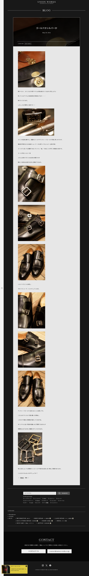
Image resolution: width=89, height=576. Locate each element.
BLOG (46, 10)
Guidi (32, 502)
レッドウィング (27, 498)
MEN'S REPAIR (28, 43)
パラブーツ (51, 498)
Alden (45, 498)
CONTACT (46, 539)
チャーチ (59, 498)
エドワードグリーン (28, 500)
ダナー (25, 502)
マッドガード (55, 502)
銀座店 (22, 478)
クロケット (45, 500)
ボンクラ (38, 502)
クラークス (61, 500)
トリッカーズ (37, 498)
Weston (38, 500)
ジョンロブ (53, 500)
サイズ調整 (45, 502)
